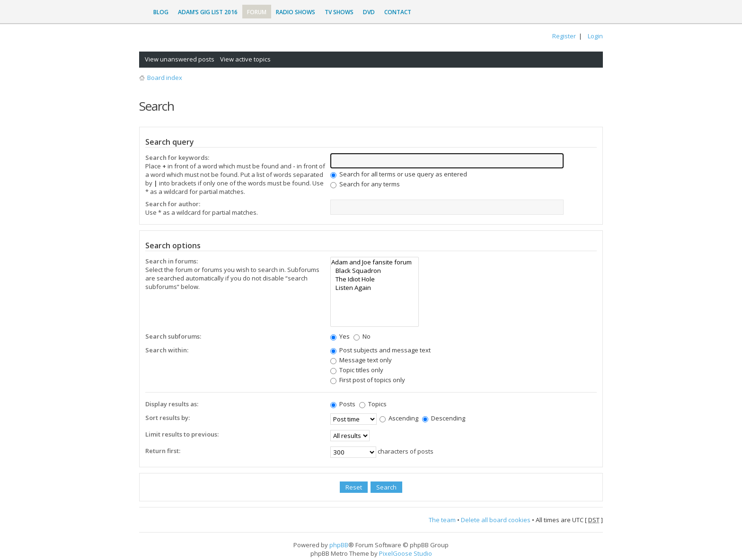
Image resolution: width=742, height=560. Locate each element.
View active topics (245, 59)
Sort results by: (167, 417)
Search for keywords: (177, 157)
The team (442, 520)
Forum (256, 12)
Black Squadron (374, 270)
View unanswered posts (179, 59)
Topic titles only (356, 370)
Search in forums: (171, 261)
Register (564, 36)
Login (595, 36)
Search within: (166, 350)
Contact (397, 12)
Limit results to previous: (182, 434)
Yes (340, 336)
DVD (369, 12)
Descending (443, 418)
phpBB (338, 545)
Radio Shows (295, 12)
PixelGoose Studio (405, 553)
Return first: (162, 450)
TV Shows (339, 12)
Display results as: (171, 404)
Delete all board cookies (495, 520)
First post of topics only (367, 380)
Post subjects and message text (380, 350)
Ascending (399, 418)
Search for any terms (365, 184)
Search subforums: (173, 336)
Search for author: (172, 204)
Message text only (361, 360)
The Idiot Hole (374, 279)
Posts (342, 404)
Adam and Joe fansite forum (374, 262)
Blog (160, 12)
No (362, 336)
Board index (164, 77)
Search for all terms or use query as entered (398, 174)
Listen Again (374, 287)
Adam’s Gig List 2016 (208, 12)
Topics (373, 404)
